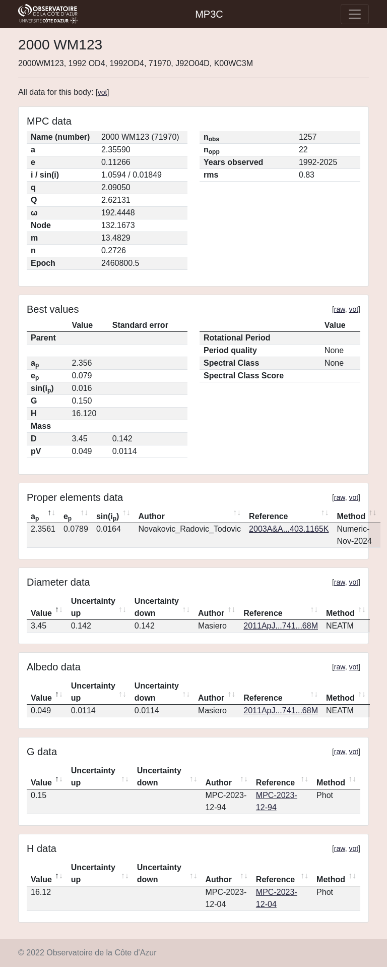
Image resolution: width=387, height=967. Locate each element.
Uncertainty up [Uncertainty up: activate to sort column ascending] (93, 607)
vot (102, 92)
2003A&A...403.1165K (289, 529)
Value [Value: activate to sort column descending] (41, 613)
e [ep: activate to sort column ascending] (67, 517)
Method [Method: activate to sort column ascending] (351, 516)
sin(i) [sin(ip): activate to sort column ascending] (107, 517)
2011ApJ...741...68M (280, 625)
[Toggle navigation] (355, 14)
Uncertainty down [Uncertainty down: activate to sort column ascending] (157, 607)
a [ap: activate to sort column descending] (35, 517)
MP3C (209, 14)
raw (339, 309)
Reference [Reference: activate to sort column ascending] (268, 516)
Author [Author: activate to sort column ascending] (151, 516)
